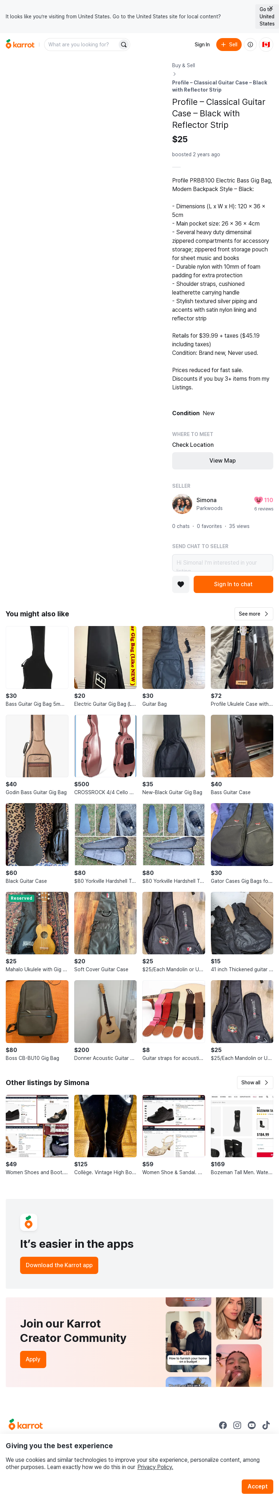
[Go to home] (20, 44)
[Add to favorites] (180, 584)
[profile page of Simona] (182, 504)
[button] (254, 613)
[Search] (124, 45)
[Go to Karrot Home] (26, 1425)
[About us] (250, 44)
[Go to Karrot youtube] (251, 1425)
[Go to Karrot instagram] (237, 1425)
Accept (257, 1486)
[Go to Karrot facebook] (223, 1425)
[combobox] (81, 44)
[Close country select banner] (271, 8)
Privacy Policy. (155, 1467)
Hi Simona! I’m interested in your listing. (222, 562)
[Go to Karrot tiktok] (266, 1425)
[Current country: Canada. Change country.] (266, 44)
